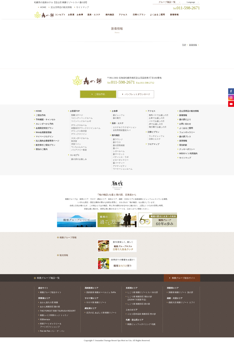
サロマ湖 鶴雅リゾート (96, 302)
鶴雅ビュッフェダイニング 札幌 (141, 324)
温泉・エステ (93, 15)
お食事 (80, 15)
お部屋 (71, 15)
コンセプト (60, 15)
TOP (184, 45)
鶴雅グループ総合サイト (50, 292)
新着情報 (174, 15)
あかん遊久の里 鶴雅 (49, 302)
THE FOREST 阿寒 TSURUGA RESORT (58, 311)
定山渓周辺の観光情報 (61, 7)
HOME (43, 7)
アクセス (123, 15)
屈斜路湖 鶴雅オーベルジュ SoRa (101, 292)
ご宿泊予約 (189, 15)
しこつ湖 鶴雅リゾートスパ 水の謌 (142, 292)
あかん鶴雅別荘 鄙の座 (50, 307)
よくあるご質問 (157, 15)
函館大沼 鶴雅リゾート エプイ (182, 302)
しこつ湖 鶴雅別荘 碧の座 (138, 304)
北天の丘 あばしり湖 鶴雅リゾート (101, 312)
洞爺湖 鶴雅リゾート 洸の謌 (181, 292)
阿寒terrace (45, 319)
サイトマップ (82, 7)
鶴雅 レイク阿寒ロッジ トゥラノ (54, 315)
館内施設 (110, 15)
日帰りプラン (139, 15)
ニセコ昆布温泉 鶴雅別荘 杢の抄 (141, 314)
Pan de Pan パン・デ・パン (52, 331)
